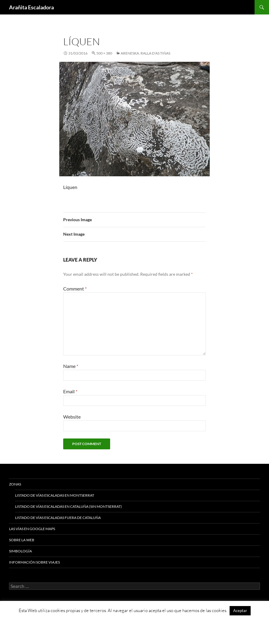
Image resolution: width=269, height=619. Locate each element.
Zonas (15, 484)
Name (70, 366)
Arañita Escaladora (31, 7)
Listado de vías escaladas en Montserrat (54, 495)
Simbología (20, 551)
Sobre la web (21, 540)
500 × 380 (104, 53)
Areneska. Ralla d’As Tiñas (145, 53)
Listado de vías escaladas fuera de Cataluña (58, 517)
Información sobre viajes (34, 562)
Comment (75, 288)
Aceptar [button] (240, 610)
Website (72, 416)
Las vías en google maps (32, 528)
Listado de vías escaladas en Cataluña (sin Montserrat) (68, 506)
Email (70, 391)
